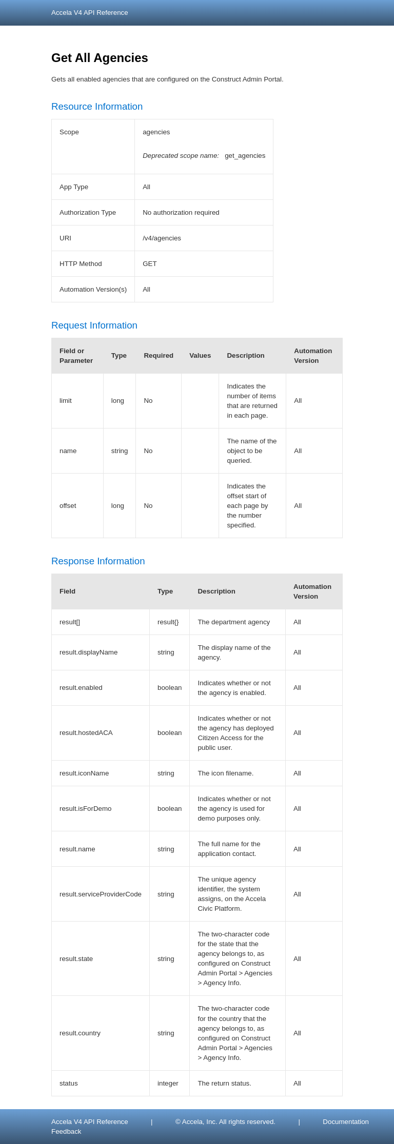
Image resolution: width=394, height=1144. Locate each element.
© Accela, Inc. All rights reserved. (225, 1122)
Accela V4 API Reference (89, 12)
